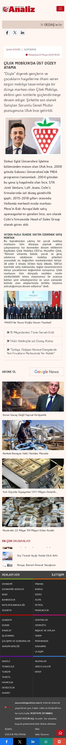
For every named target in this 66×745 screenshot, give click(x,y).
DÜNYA (6, 625)
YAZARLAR (40, 661)
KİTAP (38, 671)
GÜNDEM (7, 619)
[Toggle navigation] (60, 8)
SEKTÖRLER (41, 619)
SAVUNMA (40, 646)
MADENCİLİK (42, 610)
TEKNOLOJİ (8, 666)
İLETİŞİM (58, 574)
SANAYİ (6, 692)
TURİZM (6, 671)
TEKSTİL (6, 676)
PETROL (39, 604)
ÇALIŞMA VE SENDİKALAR (16, 640)
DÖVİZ (38, 594)
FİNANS (39, 583)
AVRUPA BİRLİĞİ (11, 646)
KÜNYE (8, 729)
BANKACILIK (8, 599)
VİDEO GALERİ (43, 666)
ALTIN (38, 599)
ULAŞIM (39, 651)
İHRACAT (6, 630)
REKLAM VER (11, 574)
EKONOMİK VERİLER (13, 589)
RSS (37, 728)
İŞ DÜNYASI (30, 49)
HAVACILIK (7, 682)
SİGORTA (7, 610)
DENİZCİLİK (8, 687)
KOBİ (4, 594)
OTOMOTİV (40, 625)
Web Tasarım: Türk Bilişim (42, 737)
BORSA (39, 589)
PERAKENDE (42, 640)
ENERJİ (6, 661)
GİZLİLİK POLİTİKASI (15, 734)
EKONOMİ (7, 583)
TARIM (38, 635)
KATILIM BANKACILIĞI (13, 604)
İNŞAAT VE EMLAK (45, 630)
